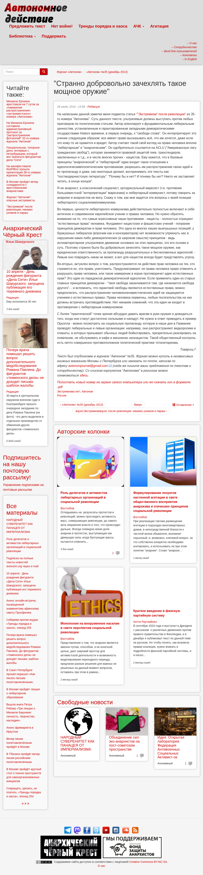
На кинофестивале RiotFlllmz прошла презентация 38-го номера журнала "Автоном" (23, 171)
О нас (101, 865)
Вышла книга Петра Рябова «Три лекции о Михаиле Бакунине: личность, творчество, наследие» (20, 712)
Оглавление (183, 404)
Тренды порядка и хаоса (103, 26)
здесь (84, 375)
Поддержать (54, 36)
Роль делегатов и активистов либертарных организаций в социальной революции (83, 497)
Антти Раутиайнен (145, 621)
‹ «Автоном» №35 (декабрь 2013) (81, 404)
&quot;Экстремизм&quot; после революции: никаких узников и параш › (121, 411)
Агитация (159, 26)
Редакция (93, 106)
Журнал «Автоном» (69, 71)
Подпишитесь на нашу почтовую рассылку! (22, 467)
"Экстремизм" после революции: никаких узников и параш (19, 209)
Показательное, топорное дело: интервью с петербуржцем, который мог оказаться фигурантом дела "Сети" (23, 154)
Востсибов (67, 508)
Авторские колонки (83, 431)
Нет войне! (62, 26)
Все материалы (22, 509)
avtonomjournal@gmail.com (88, 365)
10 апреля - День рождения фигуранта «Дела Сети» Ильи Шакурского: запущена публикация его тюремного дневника (25, 281)
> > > (25, 803)
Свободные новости (85, 702)
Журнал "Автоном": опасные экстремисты (20, 199)
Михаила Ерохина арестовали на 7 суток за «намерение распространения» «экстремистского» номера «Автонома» (22, 109)
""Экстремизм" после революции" (161, 114)
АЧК (138, 26)
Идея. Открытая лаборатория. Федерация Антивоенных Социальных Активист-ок (170, 747)
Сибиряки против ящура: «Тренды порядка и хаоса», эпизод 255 (22, 623)
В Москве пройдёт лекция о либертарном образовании (23, 693)
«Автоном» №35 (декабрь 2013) (107, 71)
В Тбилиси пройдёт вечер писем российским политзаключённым (23, 758)
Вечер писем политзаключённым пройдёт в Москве (19, 742)
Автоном (87, 391)
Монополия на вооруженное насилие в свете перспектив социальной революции (89, 628)
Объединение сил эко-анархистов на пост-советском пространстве (124, 743)
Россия (61, 395)
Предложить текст (27, 26)
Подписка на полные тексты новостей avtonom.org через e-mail (22, 562)
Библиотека (22, 36)
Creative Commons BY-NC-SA (148, 861)
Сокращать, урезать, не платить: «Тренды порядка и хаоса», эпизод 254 (23, 792)
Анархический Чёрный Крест (22, 231)
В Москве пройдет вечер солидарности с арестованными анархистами (22, 186)
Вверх (138, 404)
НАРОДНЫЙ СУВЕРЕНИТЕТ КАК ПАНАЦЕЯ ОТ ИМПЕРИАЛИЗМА (77, 743)
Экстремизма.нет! (68, 391)
